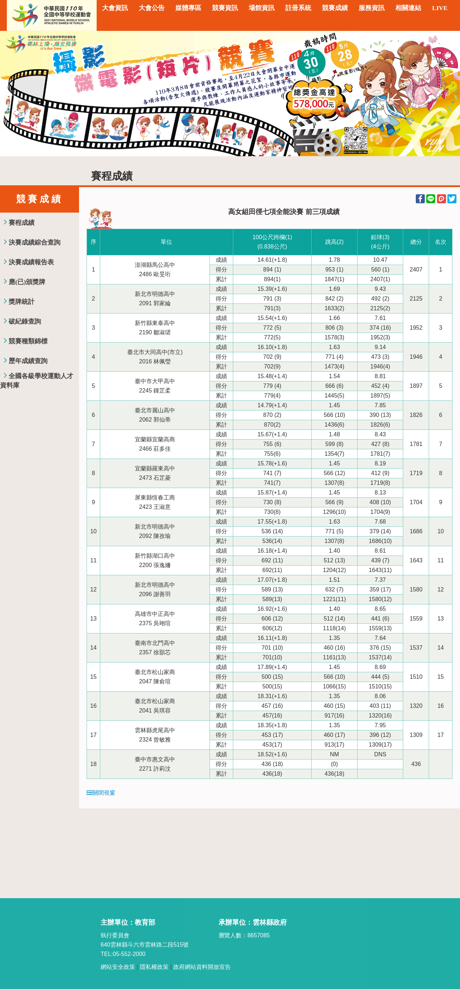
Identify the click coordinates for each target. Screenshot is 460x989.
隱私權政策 (154, 967)
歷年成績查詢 (28, 361)
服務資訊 (372, 7)
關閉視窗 (101, 793)
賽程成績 (21, 222)
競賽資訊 (225, 7)
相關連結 (408, 7)
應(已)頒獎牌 (27, 281)
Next (447, 93)
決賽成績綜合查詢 (34, 242)
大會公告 (152, 7)
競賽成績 (335, 7)
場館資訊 (262, 7)
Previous (12, 93)
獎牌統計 (21, 301)
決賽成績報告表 (31, 262)
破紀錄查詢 (25, 321)
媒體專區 (188, 7)
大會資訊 (115, 7)
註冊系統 (298, 7)
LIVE (439, 7)
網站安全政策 (118, 967)
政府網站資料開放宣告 (202, 967)
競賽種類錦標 (28, 341)
